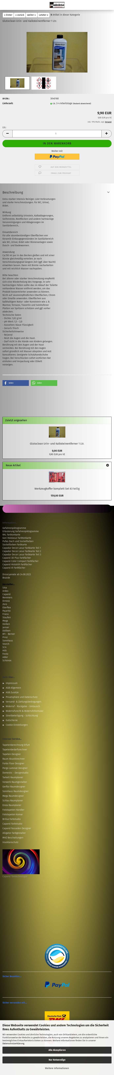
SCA (4, 647)
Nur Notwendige (57, 1059)
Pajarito (6, 610)
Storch (5, 644)
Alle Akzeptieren (57, 1050)
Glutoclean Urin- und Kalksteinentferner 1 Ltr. (57, 443)
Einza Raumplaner (11, 805)
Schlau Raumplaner (12, 800)
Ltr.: (4, 127)
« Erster (8, 15)
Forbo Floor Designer (13, 763)
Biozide (6, 577)
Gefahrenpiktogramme (14, 528)
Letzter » (43, 15)
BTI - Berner (8, 634)
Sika (4, 587)
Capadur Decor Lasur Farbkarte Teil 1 (21, 548)
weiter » (31, 15)
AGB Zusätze (12, 692)
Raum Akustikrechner (13, 758)
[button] (7, 133)
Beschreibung (12, 192)
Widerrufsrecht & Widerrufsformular (24, 711)
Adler (5, 657)
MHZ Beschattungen (12, 837)
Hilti (4, 650)
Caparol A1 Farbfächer (13, 567)
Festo (5, 653)
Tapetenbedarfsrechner (14, 749)
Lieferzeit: (7, 103)
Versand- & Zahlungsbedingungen (23, 701)
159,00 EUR (57, 495)
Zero (4, 604)
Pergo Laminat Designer (15, 768)
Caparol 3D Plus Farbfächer (16, 557)
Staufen (6, 617)
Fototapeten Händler (13, 809)
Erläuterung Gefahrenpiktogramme (20, 531)
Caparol (6, 594)
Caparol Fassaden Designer (16, 828)
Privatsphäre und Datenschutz (21, 697)
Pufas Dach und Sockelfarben (17, 541)
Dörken (6, 624)
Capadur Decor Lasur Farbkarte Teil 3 (21, 554)
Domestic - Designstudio (15, 772)
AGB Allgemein (13, 687)
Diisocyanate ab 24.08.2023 (16, 574)
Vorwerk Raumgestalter (14, 782)
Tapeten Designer (11, 754)
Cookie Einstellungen (17, 725)
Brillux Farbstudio (11, 819)
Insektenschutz (10, 842)
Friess (5, 614)
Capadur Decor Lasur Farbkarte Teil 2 (21, 551)
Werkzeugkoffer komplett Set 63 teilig (57, 488)
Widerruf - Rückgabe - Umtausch (23, 706)
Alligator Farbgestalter (14, 833)
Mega (5, 620)
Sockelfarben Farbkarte (14, 544)
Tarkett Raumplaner (12, 777)
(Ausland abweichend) (82, 103)
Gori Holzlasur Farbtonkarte (16, 538)
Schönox (6, 660)
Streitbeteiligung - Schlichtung (22, 715)
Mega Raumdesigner (13, 796)
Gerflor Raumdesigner (13, 786)
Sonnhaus (7, 640)
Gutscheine (12, 720)
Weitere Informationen (57, 1068)
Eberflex (6, 607)
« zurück (19, 15)
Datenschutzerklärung (13, 1043)
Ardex (5, 591)
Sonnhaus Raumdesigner (15, 791)
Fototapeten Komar (12, 814)
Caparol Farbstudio (12, 823)
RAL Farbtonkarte (11, 534)
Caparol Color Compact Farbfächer (20, 561)
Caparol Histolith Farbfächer (17, 564)
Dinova (6, 601)
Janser (5, 627)
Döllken (6, 630)
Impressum (11, 683)
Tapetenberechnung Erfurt (16, 745)
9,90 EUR (57, 450)
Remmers (7, 597)
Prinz (5, 637)
